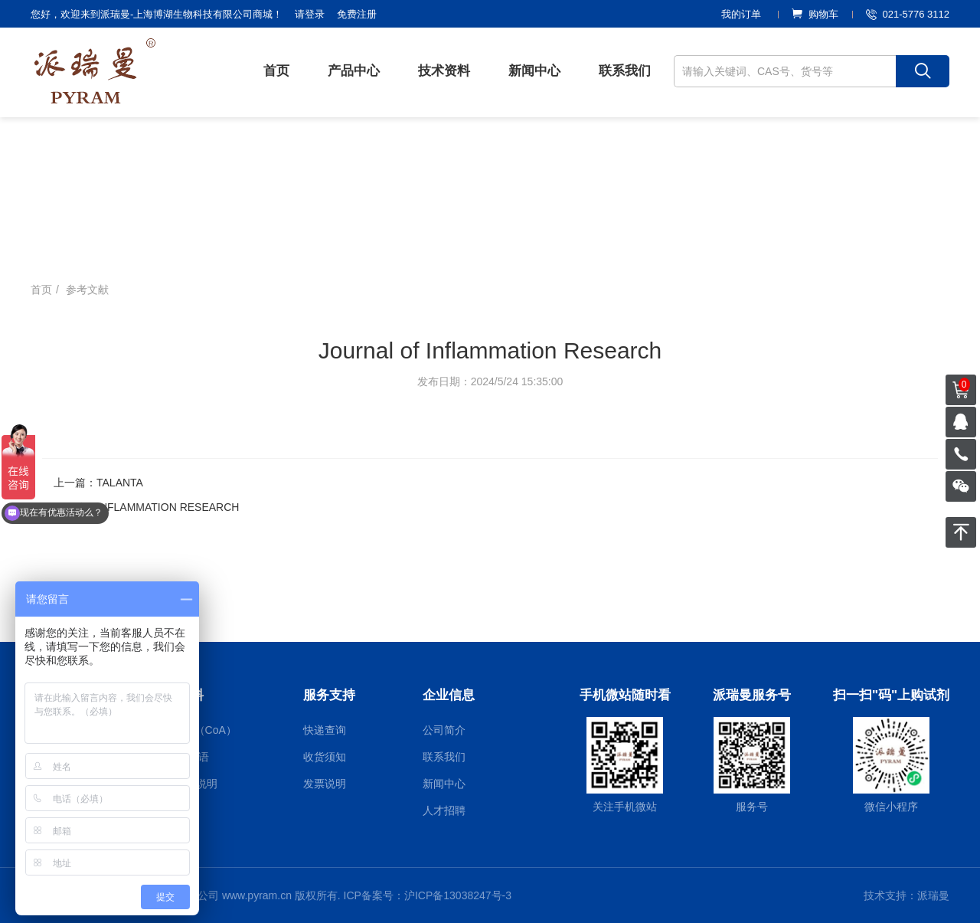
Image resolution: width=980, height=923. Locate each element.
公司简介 (444, 730)
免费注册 (357, 14)
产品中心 (354, 71)
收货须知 (324, 757)
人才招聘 (444, 810)
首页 (276, 71)
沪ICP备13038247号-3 (457, 895)
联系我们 (625, 71)
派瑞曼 (933, 895)
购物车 (815, 14)
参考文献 (87, 289)
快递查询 (324, 730)
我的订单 (741, 14)
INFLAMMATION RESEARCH (167, 507)
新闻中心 (534, 71)
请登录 (310, 14)
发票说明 (324, 783)
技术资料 (444, 71)
